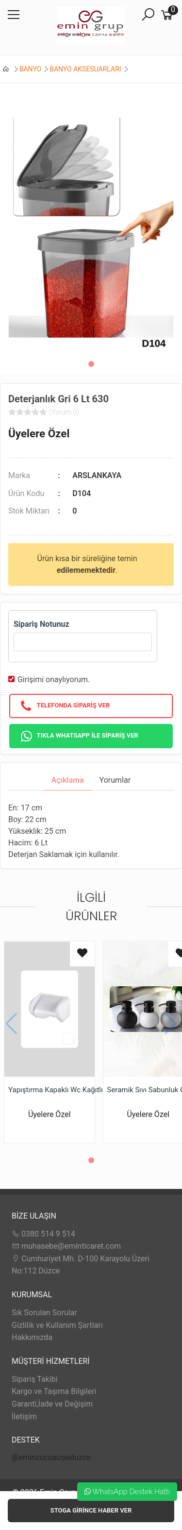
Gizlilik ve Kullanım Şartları (57, 1325)
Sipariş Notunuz (41, 624)
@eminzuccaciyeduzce (51, 1457)
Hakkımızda (32, 1337)
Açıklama (67, 780)
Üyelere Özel (38, 433)
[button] (91, 364)
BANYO (30, 69)
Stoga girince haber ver (91, 1510)
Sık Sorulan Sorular (44, 1312)
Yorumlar (115, 780)
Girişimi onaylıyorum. (53, 679)
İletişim (24, 1416)
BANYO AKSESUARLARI (85, 69)
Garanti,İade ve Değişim (52, 1404)
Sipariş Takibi (35, 1379)
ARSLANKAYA (96, 475)
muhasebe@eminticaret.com (66, 1246)
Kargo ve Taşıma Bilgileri (54, 1391)
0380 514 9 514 (43, 1233)
